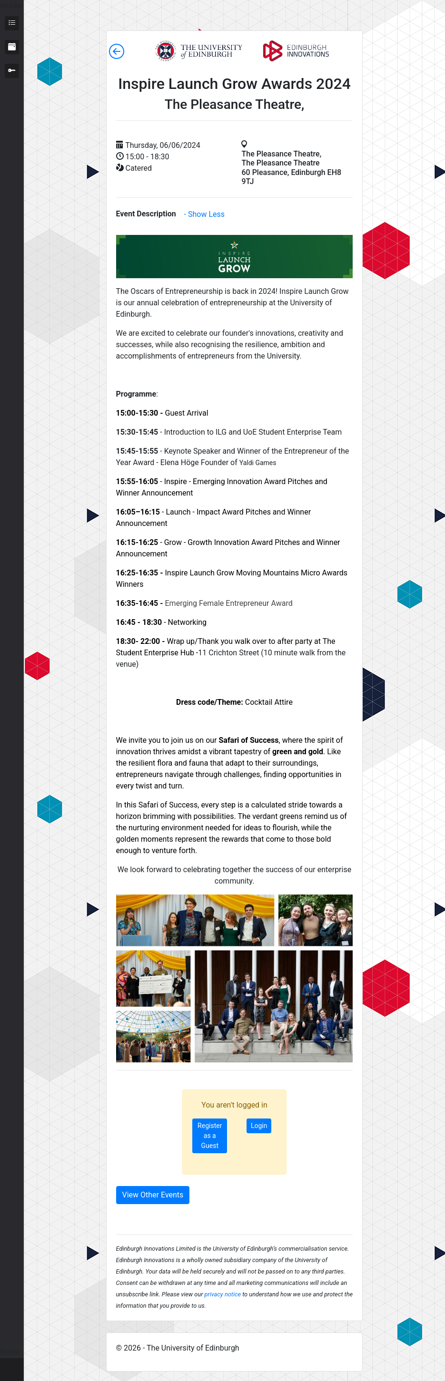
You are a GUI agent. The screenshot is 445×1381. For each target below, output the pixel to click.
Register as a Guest (210, 1135)
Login (259, 1125)
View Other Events (153, 1194)
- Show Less (204, 214)
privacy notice (223, 1294)
